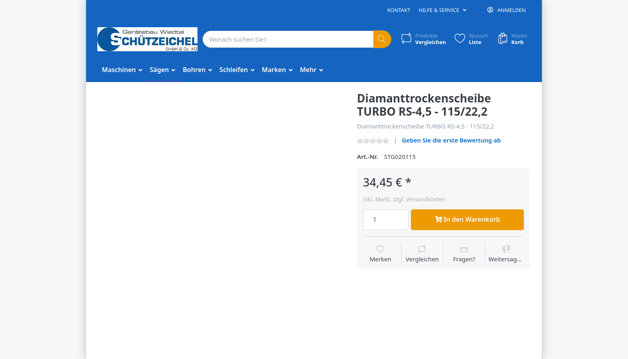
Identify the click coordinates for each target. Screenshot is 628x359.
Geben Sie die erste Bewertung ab (451, 140)
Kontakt (399, 10)
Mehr (309, 69)
